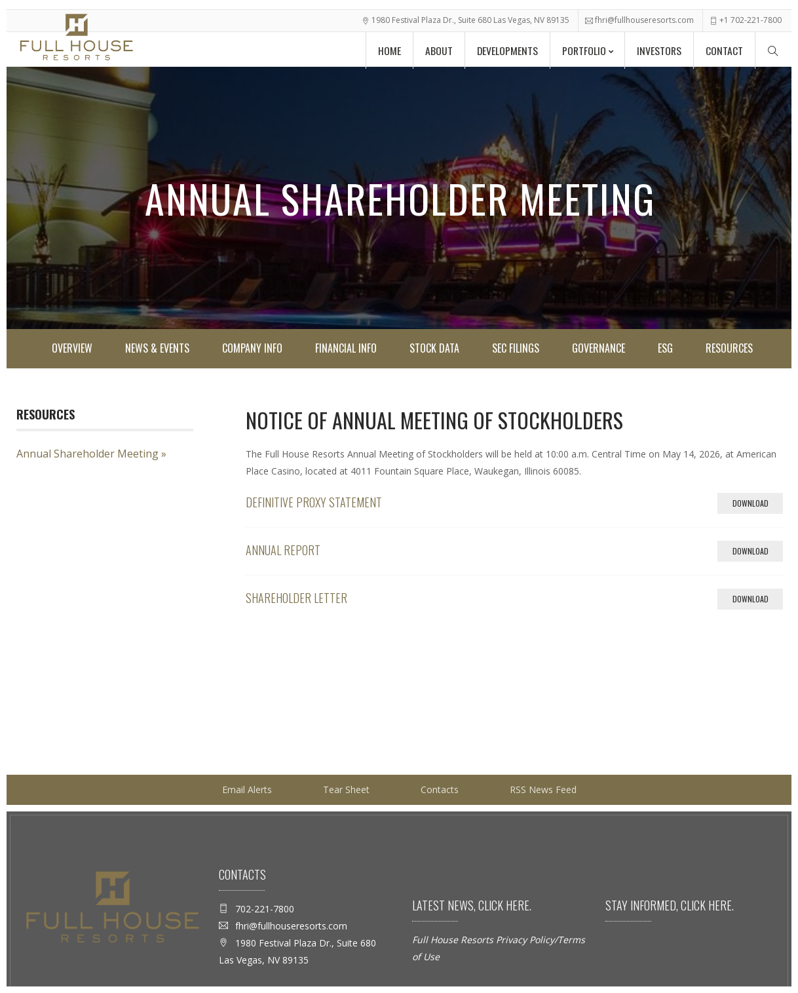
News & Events (157, 348)
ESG (665, 348)
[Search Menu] (773, 48)
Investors (656, 48)
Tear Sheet (346, 789)
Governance (598, 348)
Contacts (440, 789)
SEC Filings (515, 348)
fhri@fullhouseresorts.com (644, 17)
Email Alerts (247, 789)
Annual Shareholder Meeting (87, 453)
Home (379, 48)
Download (758, 505)
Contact (723, 48)
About (430, 48)
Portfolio (579, 48)
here (516, 905)
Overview (72, 348)
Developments (500, 48)
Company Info (252, 348)
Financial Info (346, 348)
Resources (729, 348)
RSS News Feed (543, 789)
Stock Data (434, 348)
